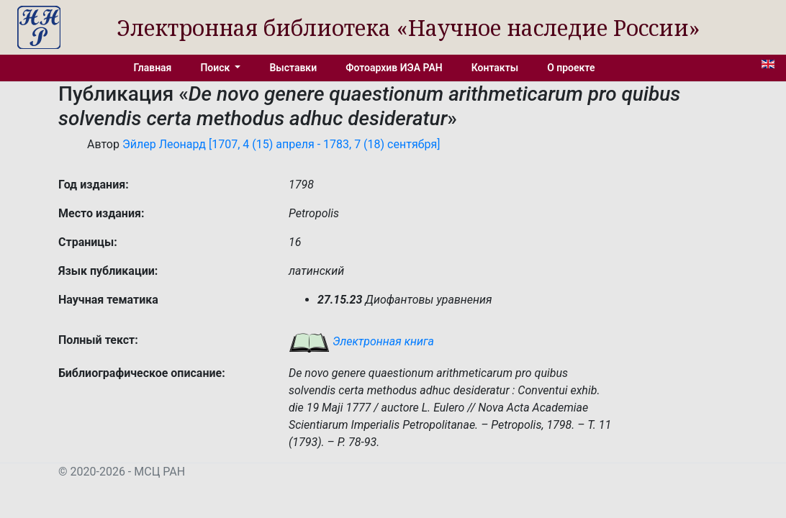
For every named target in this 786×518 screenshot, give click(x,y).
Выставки (293, 67)
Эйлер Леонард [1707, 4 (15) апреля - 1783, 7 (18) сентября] (281, 144)
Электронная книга (361, 341)
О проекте (571, 67)
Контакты (494, 67)
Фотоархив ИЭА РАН (394, 67)
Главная (153, 67)
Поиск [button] (216, 67)
